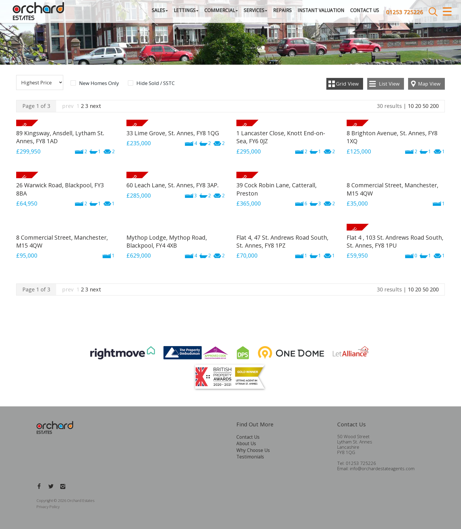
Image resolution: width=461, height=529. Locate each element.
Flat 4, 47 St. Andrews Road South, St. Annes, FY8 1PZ (282, 241)
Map (429, 83)
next (95, 105)
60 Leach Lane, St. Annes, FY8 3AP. (172, 185)
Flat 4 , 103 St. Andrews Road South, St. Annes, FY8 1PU (395, 241)
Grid (347, 83)
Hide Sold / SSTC (155, 83)
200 (434, 105)
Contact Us (353, 13)
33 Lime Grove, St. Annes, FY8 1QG (172, 133)
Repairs (271, 13)
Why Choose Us (253, 450)
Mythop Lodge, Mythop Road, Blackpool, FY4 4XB (166, 241)
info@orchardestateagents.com (382, 468)
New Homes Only (99, 83)
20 (418, 105)
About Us (246, 443)
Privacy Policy (48, 506)
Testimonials (250, 457)
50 (425, 105)
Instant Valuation (310, 13)
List (389, 83)
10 (411, 105)
